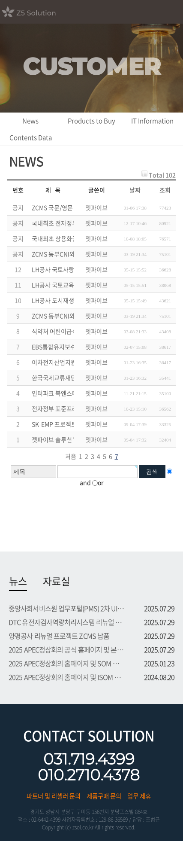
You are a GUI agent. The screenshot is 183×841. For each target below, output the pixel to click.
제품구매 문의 (104, 796)
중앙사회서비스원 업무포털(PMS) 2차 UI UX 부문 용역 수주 (67, 608)
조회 (165, 190)
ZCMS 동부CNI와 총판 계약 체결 (72, 315)
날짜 (135, 190)
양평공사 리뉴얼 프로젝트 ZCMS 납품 (59, 636)
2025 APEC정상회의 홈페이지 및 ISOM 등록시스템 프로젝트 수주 (67, 677)
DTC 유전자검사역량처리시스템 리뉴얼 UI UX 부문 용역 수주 (67, 622)
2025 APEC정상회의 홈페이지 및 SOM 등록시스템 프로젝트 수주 (67, 663)
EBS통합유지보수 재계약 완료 (69, 346)
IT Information (152, 120)
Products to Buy (91, 120)
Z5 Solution (40, 12)
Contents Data (30, 137)
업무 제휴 (139, 796)
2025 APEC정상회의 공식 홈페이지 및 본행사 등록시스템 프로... (67, 649)
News (30, 120)
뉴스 (18, 580)
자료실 (56, 580)
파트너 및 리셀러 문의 (54, 796)
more (148, 583)
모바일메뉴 (172, 11)
